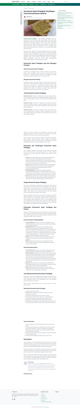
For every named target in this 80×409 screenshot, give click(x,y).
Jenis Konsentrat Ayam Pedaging (65, 15)
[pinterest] (21, 21)
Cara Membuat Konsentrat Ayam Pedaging (65, 26)
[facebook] (21, 13)
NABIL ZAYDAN (15, 1)
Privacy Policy (44, 398)
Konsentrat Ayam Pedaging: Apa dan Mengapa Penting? (65, 13)
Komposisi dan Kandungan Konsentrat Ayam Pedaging (66, 18)
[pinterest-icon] (14, 399)
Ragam (48, 1)
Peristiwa (39, 1)
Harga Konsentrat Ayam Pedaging (65, 20)
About (42, 394)
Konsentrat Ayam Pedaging (30, 38)
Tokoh (53, 1)
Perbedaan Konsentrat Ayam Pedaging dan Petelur (66, 23)
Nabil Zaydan (42, 363)
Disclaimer (43, 397)
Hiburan (44, 1)
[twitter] (21, 15)
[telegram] (21, 19)
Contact (43, 395)
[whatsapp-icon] (12, 399)
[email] (21, 24)
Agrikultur (23, 1)
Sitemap (43, 400)
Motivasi (28, 1)
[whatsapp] (21, 17)
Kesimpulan (61, 28)
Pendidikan (34, 1)
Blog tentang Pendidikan (46, 401)
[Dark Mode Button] (65, 1)
